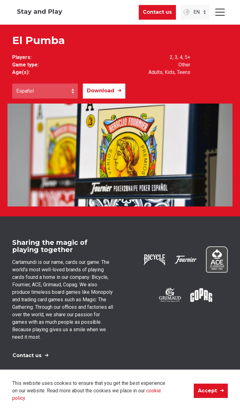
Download (100, 91)
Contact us (157, 12)
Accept (207, 391)
